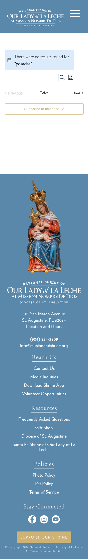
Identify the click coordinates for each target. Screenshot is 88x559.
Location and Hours (44, 326)
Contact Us (44, 368)
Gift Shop (44, 427)
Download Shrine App (44, 385)
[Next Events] (79, 93)
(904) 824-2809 (44, 339)
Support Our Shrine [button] (44, 537)
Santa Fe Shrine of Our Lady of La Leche (44, 447)
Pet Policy (44, 483)
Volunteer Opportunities (44, 393)
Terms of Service (44, 492)
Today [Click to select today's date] (44, 92)
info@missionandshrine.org (44, 345)
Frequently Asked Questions (44, 419)
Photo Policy (44, 475)
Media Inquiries (44, 376)
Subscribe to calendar (41, 109)
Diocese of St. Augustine (44, 436)
